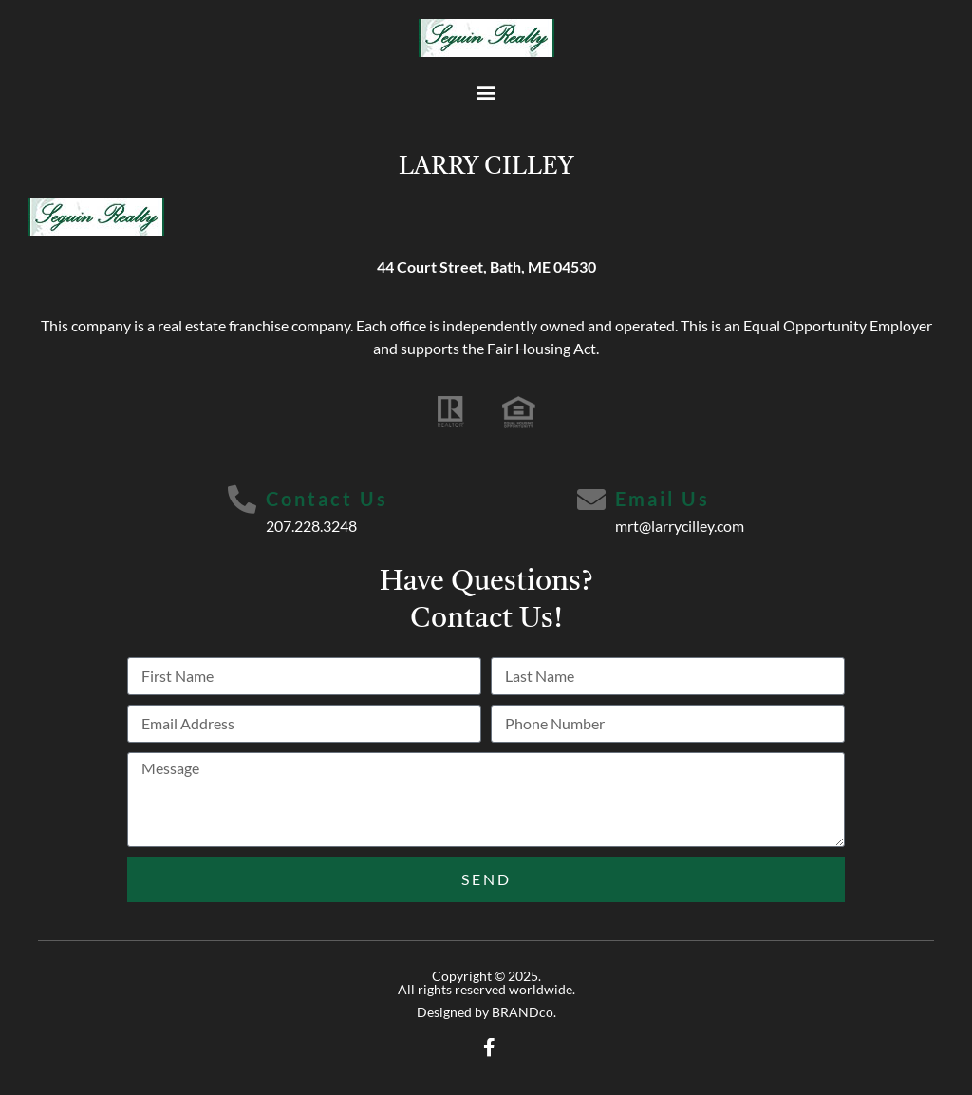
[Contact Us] (242, 499)
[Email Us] (591, 499)
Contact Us (327, 498)
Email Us (662, 498)
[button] (486, 91)
